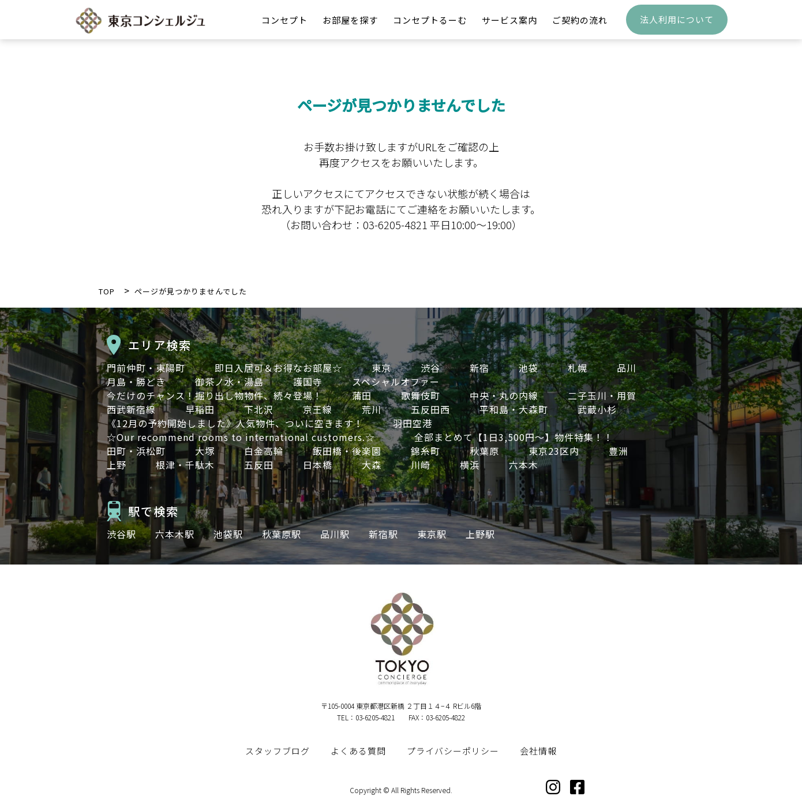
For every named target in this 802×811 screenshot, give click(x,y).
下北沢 (258, 409)
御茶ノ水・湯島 (229, 381)
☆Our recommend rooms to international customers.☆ (246, 437)
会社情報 (538, 751)
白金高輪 (263, 451)
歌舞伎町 (420, 395)
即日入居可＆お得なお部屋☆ (278, 368)
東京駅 (432, 534)
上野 (116, 465)
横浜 (469, 465)
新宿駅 (383, 534)
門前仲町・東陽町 (146, 368)
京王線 (317, 409)
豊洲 (618, 451)
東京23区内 (554, 451)
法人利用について (677, 26)
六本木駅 (174, 534)
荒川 (371, 409)
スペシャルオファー (396, 381)
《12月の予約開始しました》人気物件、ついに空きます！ (235, 423)
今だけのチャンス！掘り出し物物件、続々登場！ (215, 395)
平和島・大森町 (513, 409)
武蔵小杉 (597, 409)
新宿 (479, 368)
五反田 (258, 465)
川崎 (420, 465)
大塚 (205, 451)
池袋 (528, 368)
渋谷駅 (121, 534)
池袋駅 (228, 534)
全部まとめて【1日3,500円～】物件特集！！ (513, 437)
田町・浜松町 (136, 451)
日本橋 (317, 465)
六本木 (523, 465)
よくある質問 (358, 751)
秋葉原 (484, 451)
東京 (381, 368)
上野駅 (480, 534)
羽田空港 (412, 423)
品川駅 (335, 534)
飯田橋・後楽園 (347, 451)
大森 (371, 465)
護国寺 (308, 381)
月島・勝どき (136, 381)
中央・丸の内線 (504, 395)
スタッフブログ (277, 751)
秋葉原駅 (281, 534)
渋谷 (430, 368)
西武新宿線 (131, 409)
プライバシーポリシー (453, 751)
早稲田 (200, 409)
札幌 (577, 368)
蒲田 (362, 395)
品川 (626, 368)
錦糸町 (425, 451)
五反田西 (430, 409)
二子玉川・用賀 (602, 395)
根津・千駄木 (185, 465)
